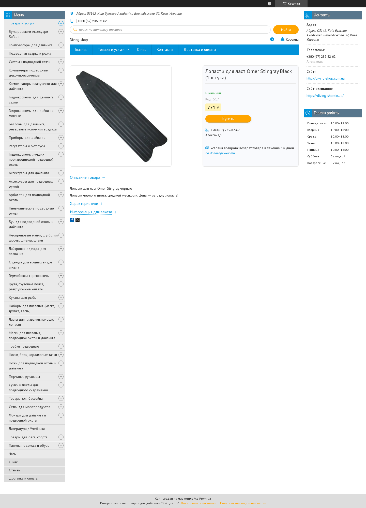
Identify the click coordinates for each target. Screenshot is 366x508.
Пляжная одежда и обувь (29, 445)
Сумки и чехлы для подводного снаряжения (28, 387)
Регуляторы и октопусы (27, 146)
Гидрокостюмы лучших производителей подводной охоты (31, 159)
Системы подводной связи (29, 61)
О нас (13, 462)
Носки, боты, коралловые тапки (33, 354)
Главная (81, 49)
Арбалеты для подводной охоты (29, 197)
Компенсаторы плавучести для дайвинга (33, 86)
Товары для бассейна (26, 398)
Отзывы (15, 470)
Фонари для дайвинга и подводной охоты (27, 418)
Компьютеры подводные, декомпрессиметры (28, 73)
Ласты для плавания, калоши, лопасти (31, 322)
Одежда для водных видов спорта (31, 265)
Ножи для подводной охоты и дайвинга (32, 365)
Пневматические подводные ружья (31, 211)
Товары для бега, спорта (28, 437)
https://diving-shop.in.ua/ (325, 95)
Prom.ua (205, 498)
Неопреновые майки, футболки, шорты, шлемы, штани (33, 238)
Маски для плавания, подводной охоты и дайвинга (32, 335)
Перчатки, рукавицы (24, 376)
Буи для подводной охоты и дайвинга (31, 224)
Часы (13, 454)
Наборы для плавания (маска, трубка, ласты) (32, 308)
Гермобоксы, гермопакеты (29, 275)
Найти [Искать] (286, 30)
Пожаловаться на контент (199, 503)
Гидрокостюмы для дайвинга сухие (31, 99)
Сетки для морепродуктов (29, 407)
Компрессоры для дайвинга (30, 45)
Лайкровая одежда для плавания (27, 251)
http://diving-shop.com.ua (326, 78)
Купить (228, 118)
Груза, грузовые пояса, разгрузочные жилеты (26, 286)
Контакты (165, 49)
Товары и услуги (21, 23)
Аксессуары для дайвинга (29, 173)
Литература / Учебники (27, 428)
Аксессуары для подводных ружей (31, 184)
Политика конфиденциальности (243, 503)
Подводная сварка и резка (30, 53)
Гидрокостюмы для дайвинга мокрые (31, 113)
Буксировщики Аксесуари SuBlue (28, 34)
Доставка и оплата (23, 478)
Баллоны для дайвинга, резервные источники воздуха (33, 126)
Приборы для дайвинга (27, 137)
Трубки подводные (24, 346)
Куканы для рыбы (23, 297)
